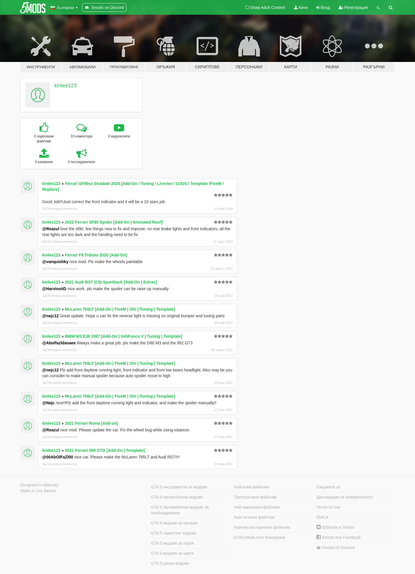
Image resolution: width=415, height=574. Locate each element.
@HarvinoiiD (54, 288)
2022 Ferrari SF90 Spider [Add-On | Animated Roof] (114, 222)
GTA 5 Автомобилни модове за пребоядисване (180, 510)
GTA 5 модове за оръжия (174, 523)
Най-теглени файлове (254, 517)
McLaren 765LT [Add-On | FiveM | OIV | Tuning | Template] (120, 309)
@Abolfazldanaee (59, 343)
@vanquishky (55, 261)
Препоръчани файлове (255, 497)
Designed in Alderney (39, 485)
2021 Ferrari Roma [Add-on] (91, 423)
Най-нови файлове (251, 487)
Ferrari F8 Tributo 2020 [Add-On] (96, 255)
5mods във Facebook (338, 537)
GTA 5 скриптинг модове (174, 533)
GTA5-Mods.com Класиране (259, 537)
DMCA (322, 517)
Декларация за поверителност (344, 497)
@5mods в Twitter (335, 527)
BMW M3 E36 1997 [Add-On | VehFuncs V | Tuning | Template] (123, 336)
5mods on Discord (335, 547)
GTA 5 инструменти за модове (179, 487)
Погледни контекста (60, 208)
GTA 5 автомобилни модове (177, 497)
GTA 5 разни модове (170, 563)
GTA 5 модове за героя (172, 543)
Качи (301, 7)
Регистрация (353, 7)
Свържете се (328, 487)
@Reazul (50, 228)
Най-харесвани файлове (257, 507)
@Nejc (48, 403)
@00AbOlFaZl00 (57, 457)
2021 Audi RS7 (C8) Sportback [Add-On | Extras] (111, 282)
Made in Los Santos (38, 490)
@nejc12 (50, 316)
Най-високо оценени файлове (262, 527)
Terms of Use (328, 507)
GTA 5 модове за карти (172, 553)
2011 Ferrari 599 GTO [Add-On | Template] (105, 450)
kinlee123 (65, 85)
